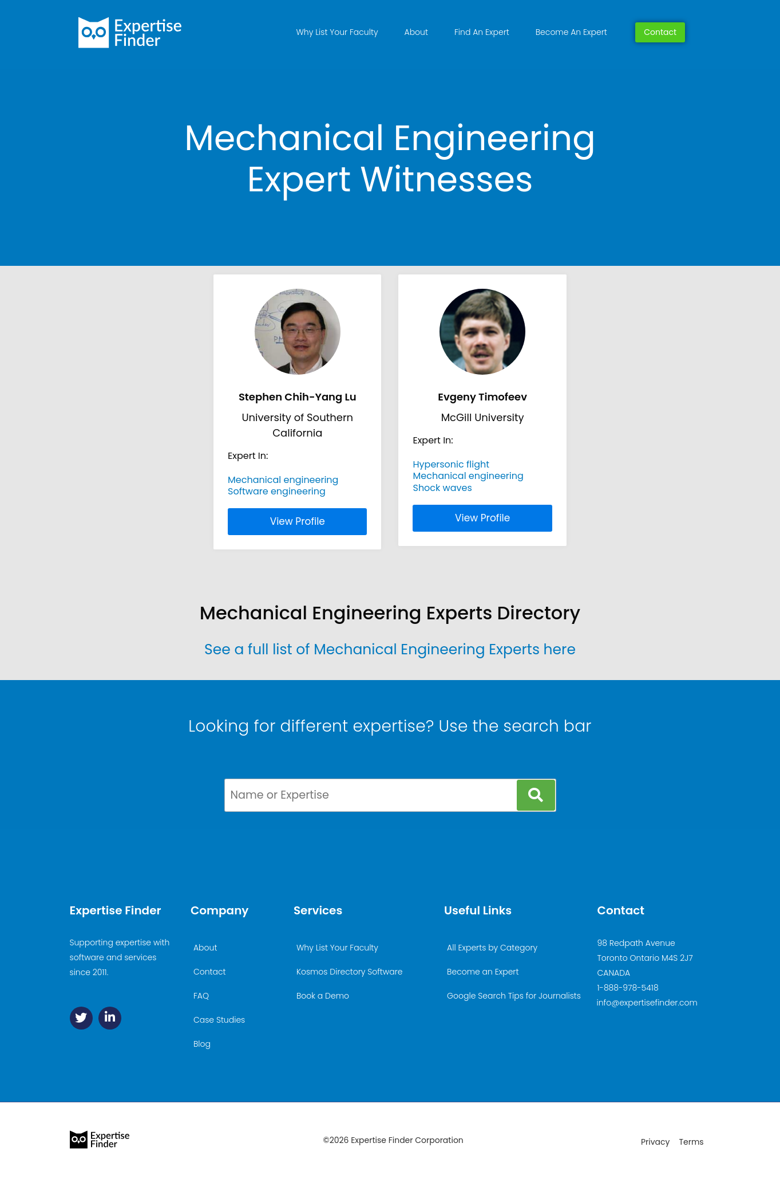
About (416, 32)
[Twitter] (81, 1018)
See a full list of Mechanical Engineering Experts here (390, 649)
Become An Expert (571, 32)
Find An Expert (481, 32)
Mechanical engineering (283, 479)
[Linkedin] (109, 1018)
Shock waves (442, 487)
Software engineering (277, 491)
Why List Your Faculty (337, 32)
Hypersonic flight (451, 464)
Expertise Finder (115, 910)
